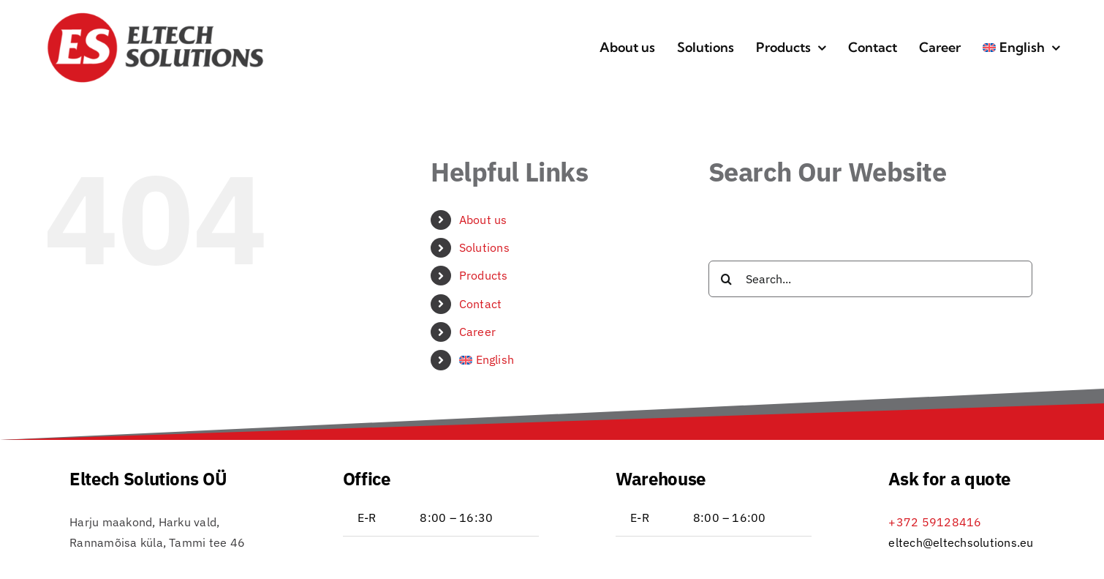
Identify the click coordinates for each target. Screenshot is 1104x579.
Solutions (484, 247)
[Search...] (870, 279)
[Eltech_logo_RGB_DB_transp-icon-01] (156, 17)
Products (483, 275)
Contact (480, 303)
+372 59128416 (934, 522)
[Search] (726, 279)
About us (483, 219)
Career (477, 331)
